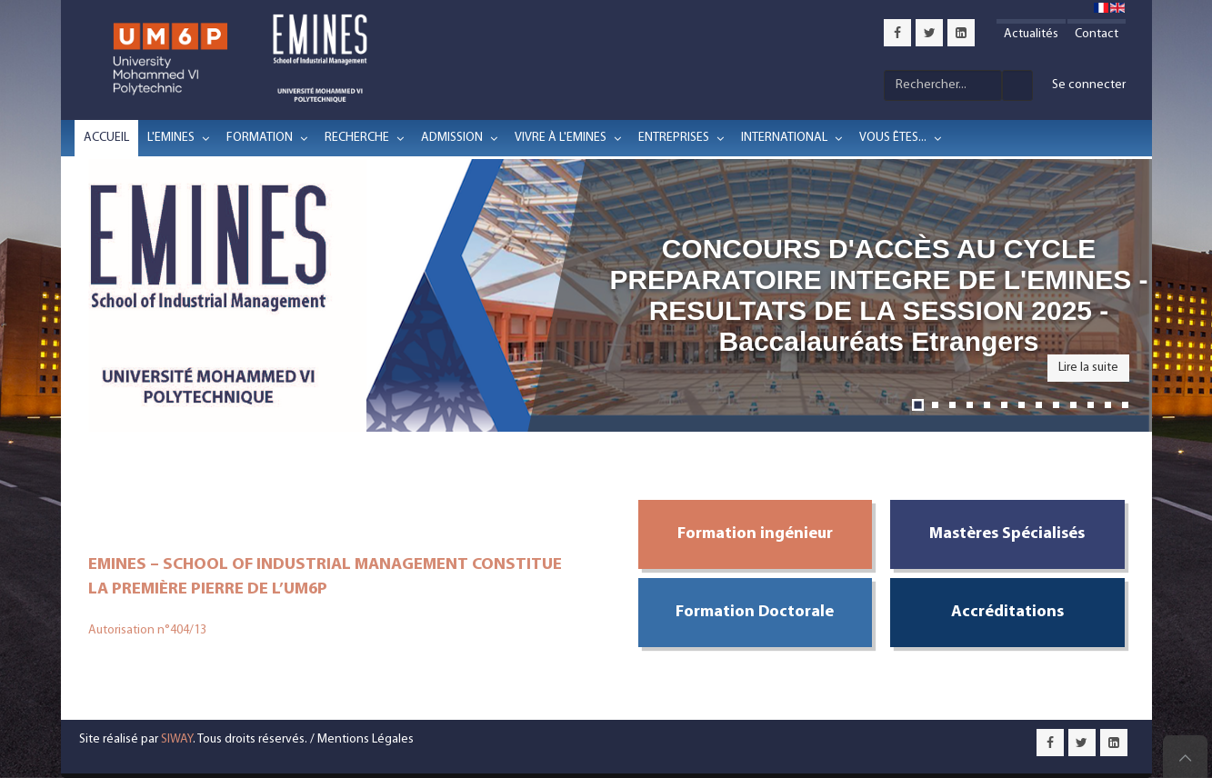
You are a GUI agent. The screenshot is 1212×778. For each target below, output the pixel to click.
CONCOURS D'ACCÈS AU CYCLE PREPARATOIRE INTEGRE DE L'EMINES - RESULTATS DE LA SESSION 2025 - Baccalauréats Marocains (935, 405)
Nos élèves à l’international (1108, 405)
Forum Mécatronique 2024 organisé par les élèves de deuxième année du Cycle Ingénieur (1056, 405)
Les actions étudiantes (1125, 405)
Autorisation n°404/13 (147, 630)
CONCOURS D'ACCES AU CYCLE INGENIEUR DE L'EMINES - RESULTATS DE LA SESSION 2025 (952, 405)
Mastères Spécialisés (1007, 534)
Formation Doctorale (755, 612)
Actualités (1031, 34)
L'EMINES (171, 138)
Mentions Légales (365, 739)
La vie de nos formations (1073, 405)
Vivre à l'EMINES (560, 138)
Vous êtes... (893, 138)
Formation (259, 138)
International (784, 138)
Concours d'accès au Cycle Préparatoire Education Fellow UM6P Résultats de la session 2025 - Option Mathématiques (969, 405)
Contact (1096, 34)
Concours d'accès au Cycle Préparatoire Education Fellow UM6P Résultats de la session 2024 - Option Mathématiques (1021, 405)
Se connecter (1089, 85)
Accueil (106, 138)
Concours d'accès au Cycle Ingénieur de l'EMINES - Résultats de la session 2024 (1004, 405)
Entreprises (673, 138)
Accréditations (1007, 612)
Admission (452, 138)
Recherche (357, 138)
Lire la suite (1088, 367)
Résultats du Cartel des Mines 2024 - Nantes (1038, 405)
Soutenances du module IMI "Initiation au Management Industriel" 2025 (987, 405)
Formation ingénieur (755, 534)
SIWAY (177, 739)
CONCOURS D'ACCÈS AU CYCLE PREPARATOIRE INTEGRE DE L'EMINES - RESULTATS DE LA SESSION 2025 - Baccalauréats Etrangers (918, 405)
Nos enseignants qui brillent (1090, 405)
